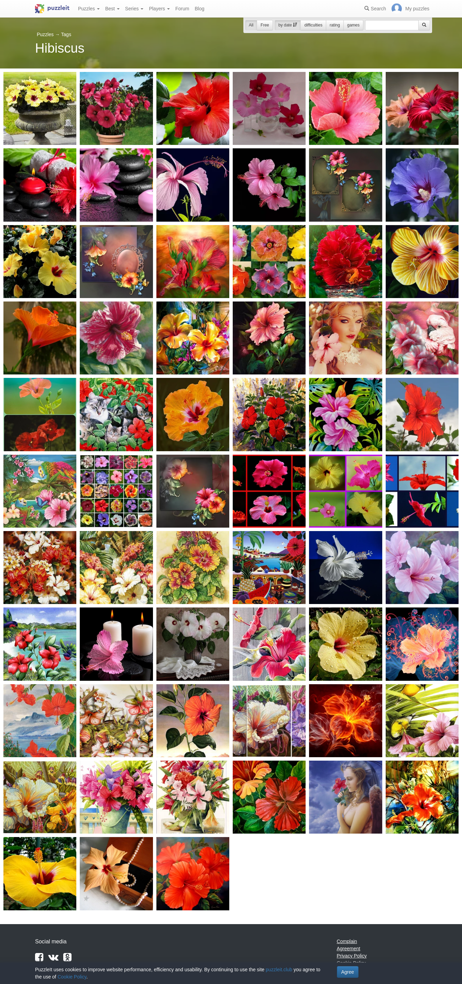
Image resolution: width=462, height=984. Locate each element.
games (353, 25)
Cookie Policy (71, 977)
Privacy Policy (352, 956)
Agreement (348, 948)
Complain (347, 941)
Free (265, 25)
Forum (182, 8)
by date (287, 25)
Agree (347, 972)
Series (134, 8)
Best (112, 8)
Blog (199, 8)
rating (335, 25)
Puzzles (89, 8)
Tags (66, 34)
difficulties (313, 25)
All (251, 25)
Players (159, 8)
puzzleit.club (279, 969)
